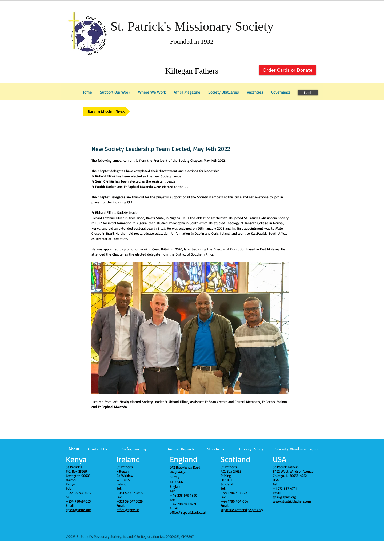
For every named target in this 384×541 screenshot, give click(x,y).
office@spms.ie (128, 510)
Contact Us (97, 449)
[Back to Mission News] (106, 111)
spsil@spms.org (284, 497)
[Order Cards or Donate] (287, 70)
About (73, 448)
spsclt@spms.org (78, 510)
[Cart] (308, 92)
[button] (281, 92)
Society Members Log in (296, 449)
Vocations (215, 449)
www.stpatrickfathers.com (292, 501)
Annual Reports (180, 449)
